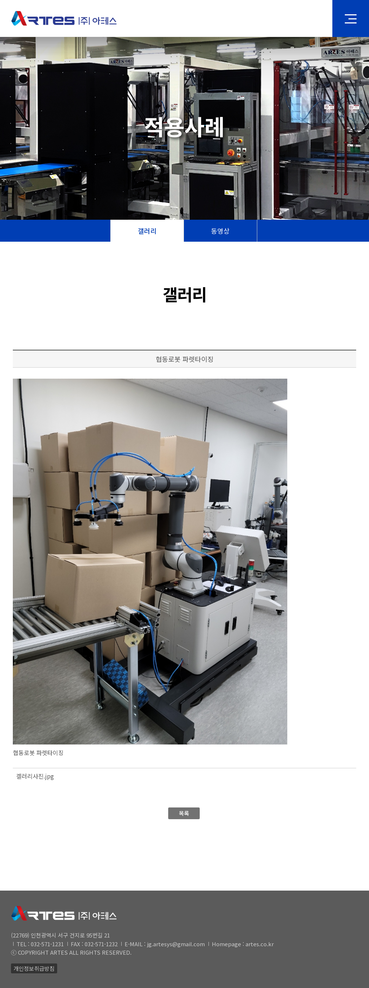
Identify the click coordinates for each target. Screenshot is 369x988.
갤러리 (147, 230)
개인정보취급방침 (34, 968)
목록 (184, 813)
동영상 (220, 230)
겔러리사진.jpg (35, 776)
